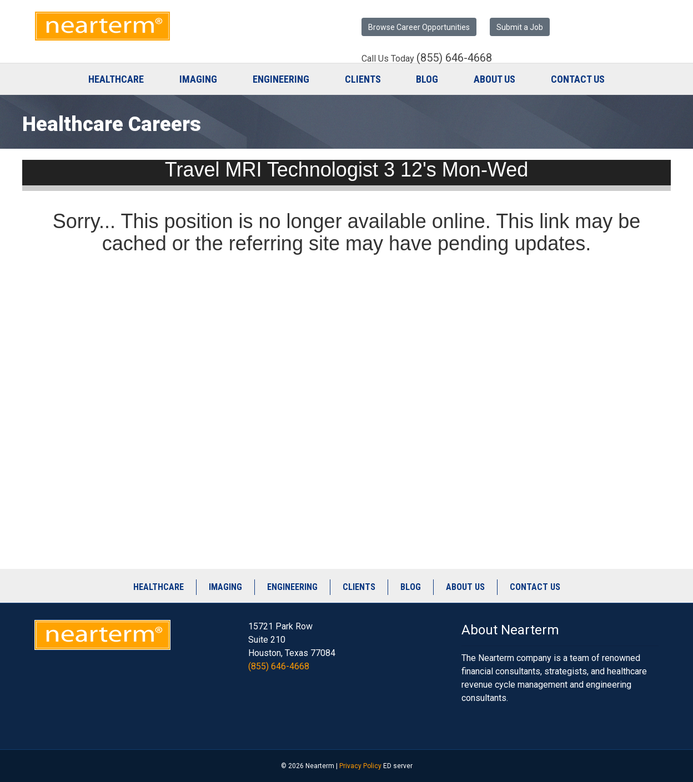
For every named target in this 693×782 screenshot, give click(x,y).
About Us (494, 79)
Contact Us (578, 79)
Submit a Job (519, 27)
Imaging (198, 79)
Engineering (281, 79)
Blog (427, 79)
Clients (363, 79)
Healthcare (116, 79)
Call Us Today (426, 58)
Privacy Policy (360, 766)
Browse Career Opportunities (419, 27)
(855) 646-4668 (278, 666)
